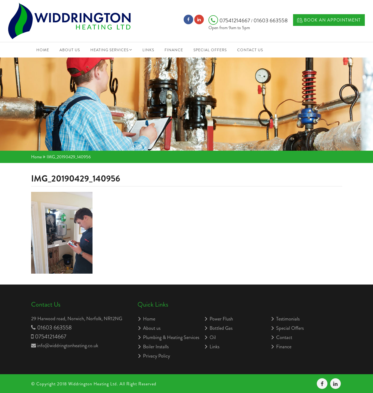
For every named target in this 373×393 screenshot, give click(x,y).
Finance (174, 50)
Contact (284, 337)
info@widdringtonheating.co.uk (67, 345)
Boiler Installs (156, 346)
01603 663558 (270, 21)
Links (148, 50)
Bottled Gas (221, 328)
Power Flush (221, 318)
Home (42, 50)
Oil (213, 337)
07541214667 (229, 21)
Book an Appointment (329, 20)
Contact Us (250, 50)
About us (69, 50)
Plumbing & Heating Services (171, 337)
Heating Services (109, 50)
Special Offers (210, 50)
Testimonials (288, 318)
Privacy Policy (156, 355)
